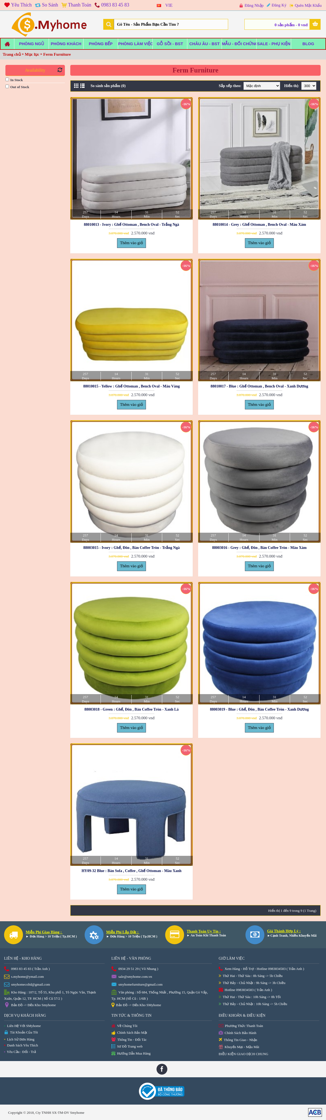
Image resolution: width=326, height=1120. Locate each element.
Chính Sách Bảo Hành (237, 1033)
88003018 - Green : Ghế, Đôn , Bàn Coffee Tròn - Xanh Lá (131, 709)
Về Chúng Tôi (124, 1026)
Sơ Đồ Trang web (126, 1046)
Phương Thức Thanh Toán (241, 1026)
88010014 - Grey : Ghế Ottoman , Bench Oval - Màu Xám (259, 225)
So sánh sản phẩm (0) (108, 86)
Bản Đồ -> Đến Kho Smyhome (30, 1005)
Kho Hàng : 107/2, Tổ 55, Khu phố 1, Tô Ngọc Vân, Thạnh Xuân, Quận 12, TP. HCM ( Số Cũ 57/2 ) (50, 995)
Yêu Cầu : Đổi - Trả (20, 1052)
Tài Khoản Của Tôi (21, 1032)
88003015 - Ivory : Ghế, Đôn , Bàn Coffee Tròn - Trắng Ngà (131, 548)
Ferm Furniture (57, 54)
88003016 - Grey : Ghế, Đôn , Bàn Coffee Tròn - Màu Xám (259, 548)
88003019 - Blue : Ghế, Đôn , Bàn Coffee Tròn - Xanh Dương (259, 709)
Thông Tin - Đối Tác (129, 1040)
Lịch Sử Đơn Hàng (19, 1039)
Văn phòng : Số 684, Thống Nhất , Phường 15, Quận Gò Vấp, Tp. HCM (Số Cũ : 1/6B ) (159, 995)
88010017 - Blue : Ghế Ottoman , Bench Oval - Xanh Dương (259, 386)
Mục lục (32, 54)
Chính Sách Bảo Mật (129, 1032)
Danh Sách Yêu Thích (21, 1045)
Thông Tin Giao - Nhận (238, 1040)
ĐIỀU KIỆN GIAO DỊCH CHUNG (243, 1054)
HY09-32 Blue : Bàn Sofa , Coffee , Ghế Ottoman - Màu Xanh (132, 871)
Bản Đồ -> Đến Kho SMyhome (136, 1005)
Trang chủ (12, 54)
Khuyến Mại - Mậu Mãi (239, 1047)
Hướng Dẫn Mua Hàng (131, 1053)
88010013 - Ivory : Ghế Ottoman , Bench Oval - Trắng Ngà (131, 225)
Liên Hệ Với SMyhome (22, 1026)
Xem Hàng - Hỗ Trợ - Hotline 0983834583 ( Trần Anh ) (261, 969)
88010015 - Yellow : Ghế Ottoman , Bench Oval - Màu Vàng (131, 386)
